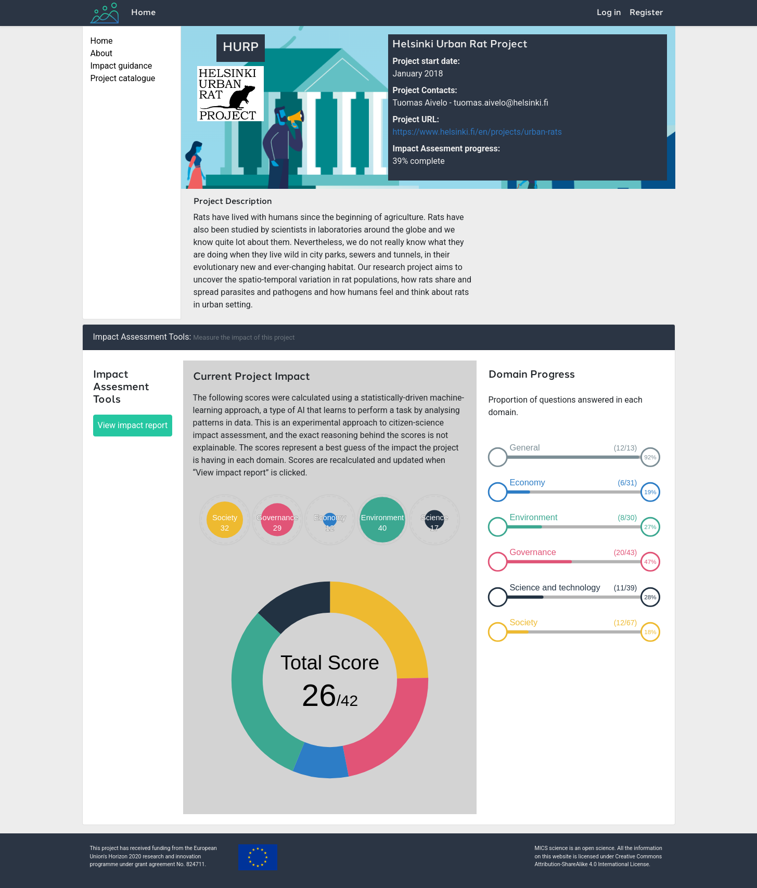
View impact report (133, 425)
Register (646, 13)
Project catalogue (123, 78)
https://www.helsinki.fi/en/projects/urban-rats (477, 132)
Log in (609, 13)
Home (143, 13)
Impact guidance (121, 66)
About (102, 53)
